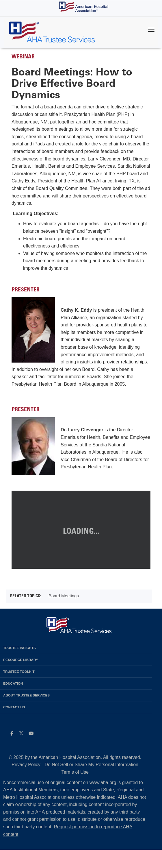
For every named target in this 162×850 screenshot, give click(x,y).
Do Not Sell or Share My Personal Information (91, 764)
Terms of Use (75, 772)
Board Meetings (64, 595)
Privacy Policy (26, 764)
